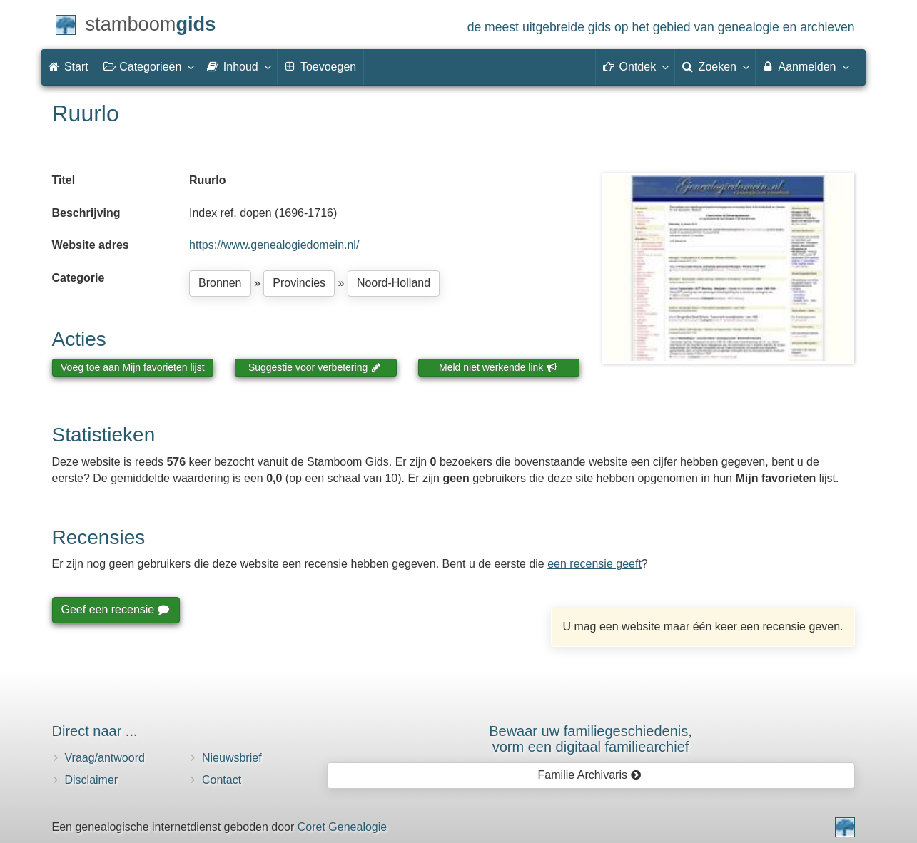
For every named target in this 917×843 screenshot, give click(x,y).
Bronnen (220, 283)
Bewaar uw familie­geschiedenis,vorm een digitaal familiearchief (590, 739)
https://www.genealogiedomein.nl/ (274, 245)
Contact (221, 780)
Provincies (299, 283)
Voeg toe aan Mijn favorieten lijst (133, 367)
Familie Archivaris (590, 775)
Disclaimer (91, 780)
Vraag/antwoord (105, 758)
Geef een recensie (114, 609)
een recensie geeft (594, 564)
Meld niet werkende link (498, 367)
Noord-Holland (393, 283)
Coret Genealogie (342, 827)
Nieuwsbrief (232, 758)
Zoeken (715, 66)
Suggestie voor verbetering (314, 367)
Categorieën (148, 66)
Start (68, 67)
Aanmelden (805, 66)
